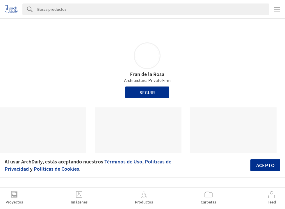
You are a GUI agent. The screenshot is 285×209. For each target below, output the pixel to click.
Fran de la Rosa (147, 74)
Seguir (147, 92)
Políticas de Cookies (56, 168)
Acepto (265, 165)
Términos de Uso (123, 161)
